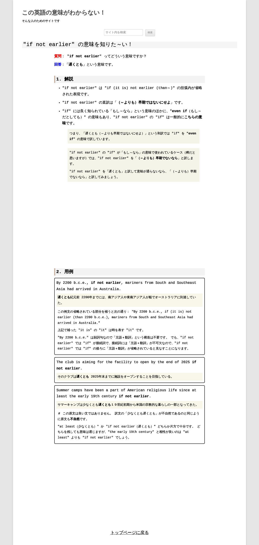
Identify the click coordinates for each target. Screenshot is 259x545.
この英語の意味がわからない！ (64, 13)
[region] (129, 222)
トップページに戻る (129, 532)
